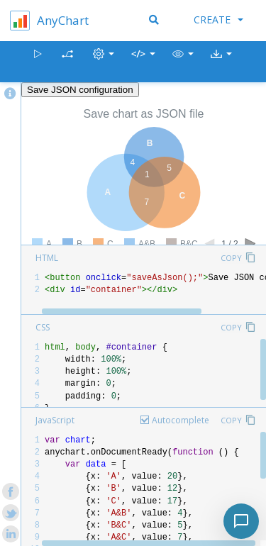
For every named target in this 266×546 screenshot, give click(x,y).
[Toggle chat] (241, 521)
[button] (183, 62)
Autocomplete (180, 420)
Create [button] (218, 19)
